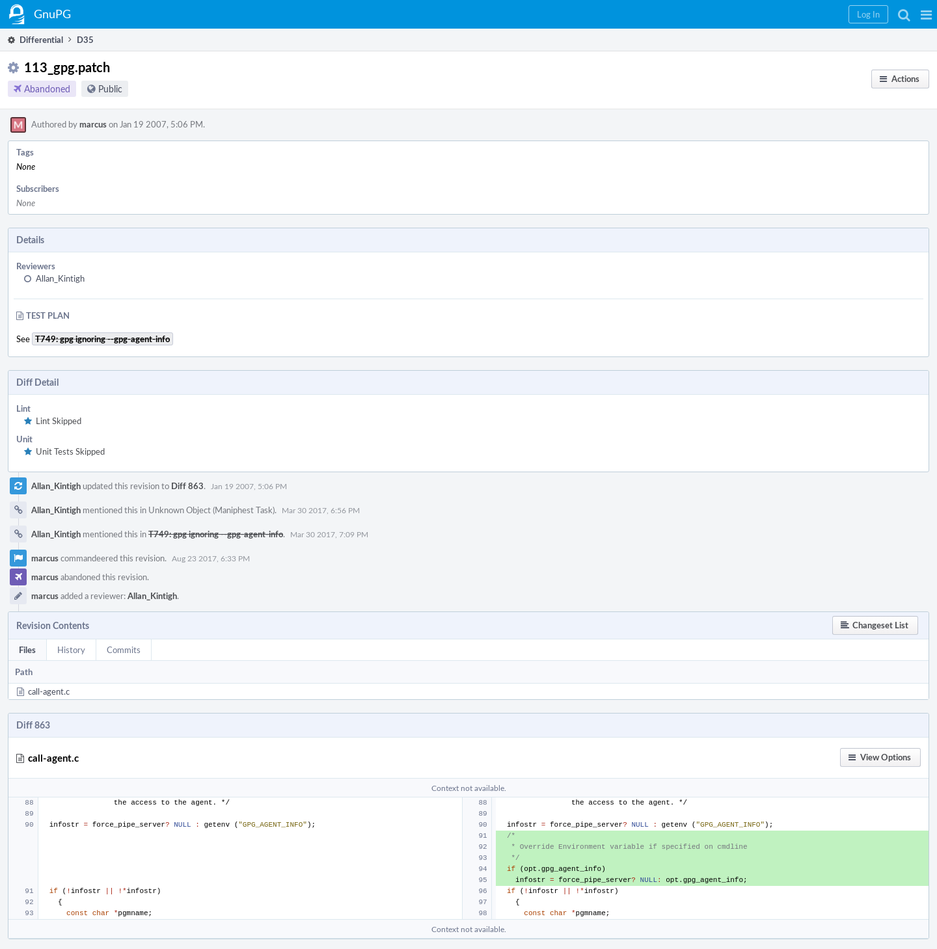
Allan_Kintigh (60, 278)
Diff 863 (187, 486)
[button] (926, 14)
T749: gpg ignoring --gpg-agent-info (215, 534)
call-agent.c (49, 691)
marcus (93, 124)
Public (110, 89)
